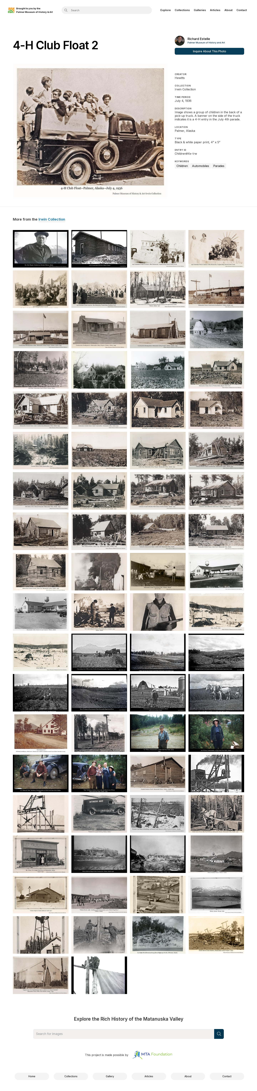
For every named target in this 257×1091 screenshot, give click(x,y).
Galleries (200, 10)
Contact (241, 10)
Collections (182, 10)
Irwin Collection (52, 219)
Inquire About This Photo (209, 51)
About (228, 10)
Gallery (110, 1076)
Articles (215, 10)
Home (31, 1076)
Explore (165, 10)
